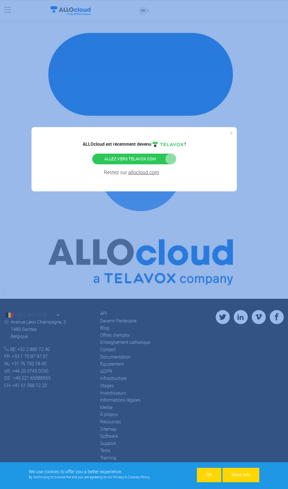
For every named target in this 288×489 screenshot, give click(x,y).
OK (209, 474)
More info (240, 474)
